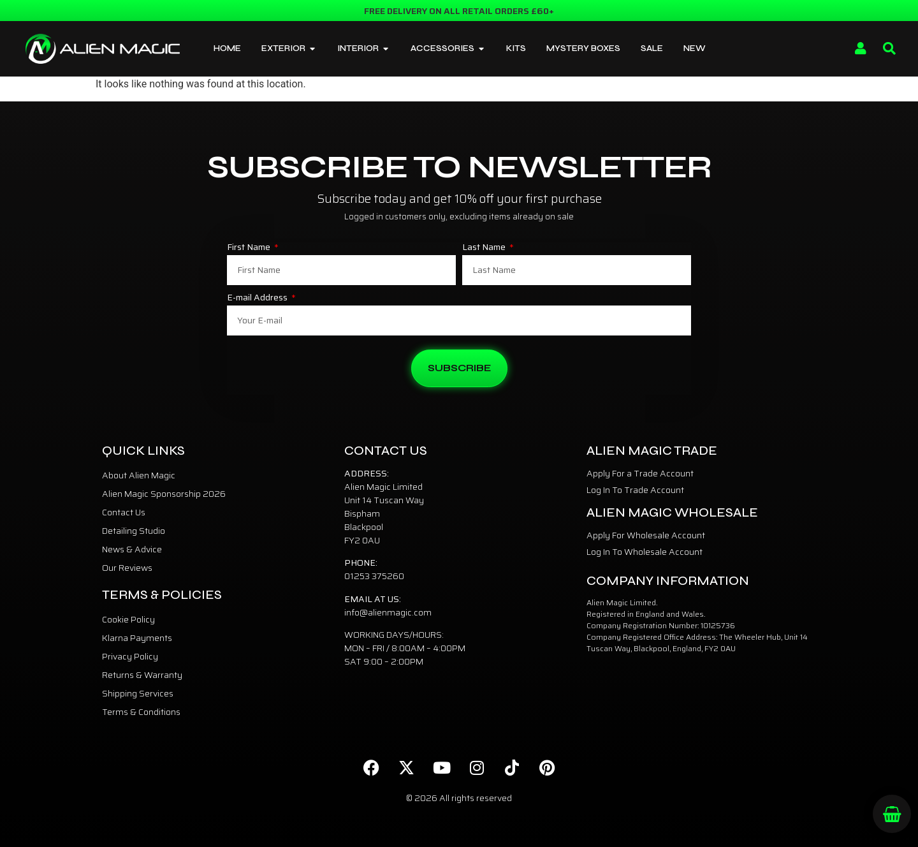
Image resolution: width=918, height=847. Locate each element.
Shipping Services (137, 693)
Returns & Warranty (142, 675)
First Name (249, 248)
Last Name (484, 248)
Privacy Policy (130, 656)
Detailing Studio (133, 531)
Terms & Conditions (141, 712)
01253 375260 (374, 576)
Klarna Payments (137, 638)
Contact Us (123, 512)
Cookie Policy (128, 619)
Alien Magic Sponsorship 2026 (164, 494)
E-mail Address (258, 298)
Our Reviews (127, 568)
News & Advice (132, 549)
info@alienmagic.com (388, 612)
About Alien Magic (138, 475)
